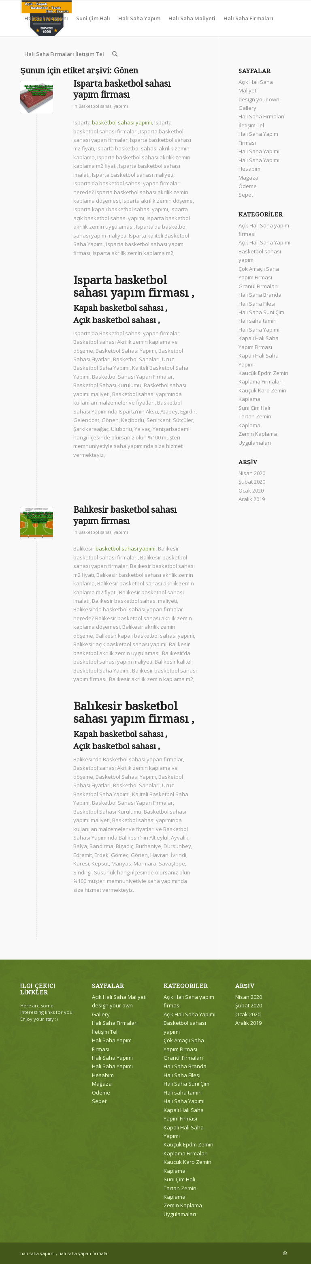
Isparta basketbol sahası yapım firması (121, 89)
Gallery (247, 107)
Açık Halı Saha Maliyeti (119, 996)
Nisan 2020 (252, 473)
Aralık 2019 (252, 499)
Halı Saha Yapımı (259, 151)
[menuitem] (46, 18)
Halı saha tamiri (258, 320)
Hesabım (249, 168)
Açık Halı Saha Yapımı (264, 242)
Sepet (246, 194)
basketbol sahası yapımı (122, 122)
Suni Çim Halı (254, 407)
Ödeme (248, 186)
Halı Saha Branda (260, 294)
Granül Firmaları (258, 286)
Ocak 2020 (251, 490)
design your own (259, 99)
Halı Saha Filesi (257, 303)
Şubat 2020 (252, 481)
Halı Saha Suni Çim (261, 312)
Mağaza (248, 177)
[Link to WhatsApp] (285, 1253)
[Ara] (114, 54)
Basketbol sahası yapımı (103, 106)
